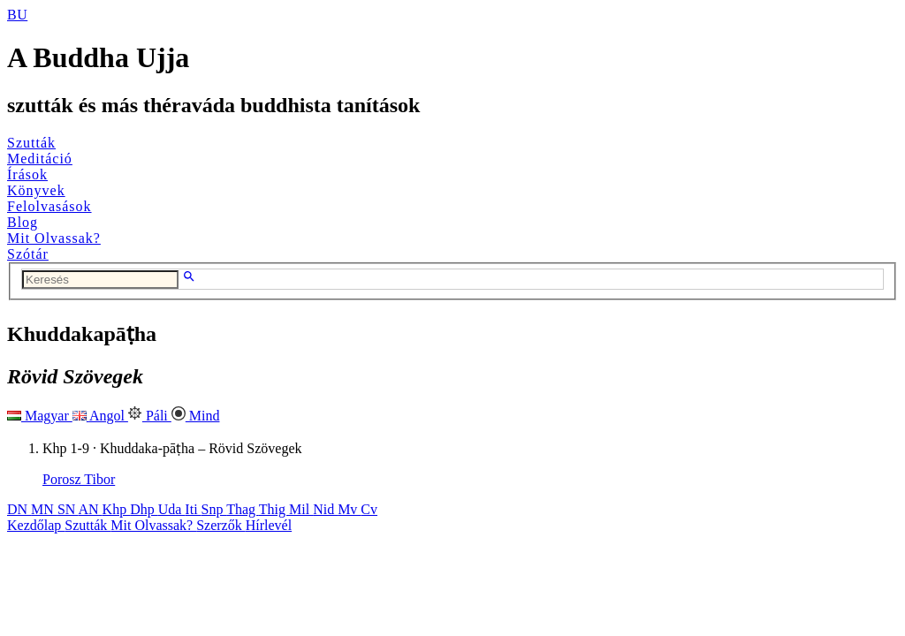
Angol (100, 415)
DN (19, 509)
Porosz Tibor (78, 479)
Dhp (144, 509)
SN (68, 509)
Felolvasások (49, 206)
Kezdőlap (36, 525)
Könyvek (36, 190)
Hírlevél (269, 525)
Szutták (31, 142)
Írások (27, 174)
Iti (193, 509)
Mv (349, 509)
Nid (325, 509)
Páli (149, 415)
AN (90, 509)
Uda (172, 509)
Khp (117, 509)
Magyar (39, 415)
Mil (301, 509)
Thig (274, 509)
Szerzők (221, 525)
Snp (214, 509)
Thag (242, 509)
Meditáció (39, 158)
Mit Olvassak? (54, 238)
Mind (195, 415)
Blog (22, 222)
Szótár (28, 253)
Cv (369, 509)
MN (44, 509)
